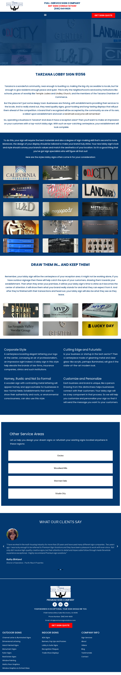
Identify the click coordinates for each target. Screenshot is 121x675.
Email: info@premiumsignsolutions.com (60, 620)
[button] (45, 15)
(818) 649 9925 (62, 8)
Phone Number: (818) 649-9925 (61, 616)
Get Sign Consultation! (62, 5)
